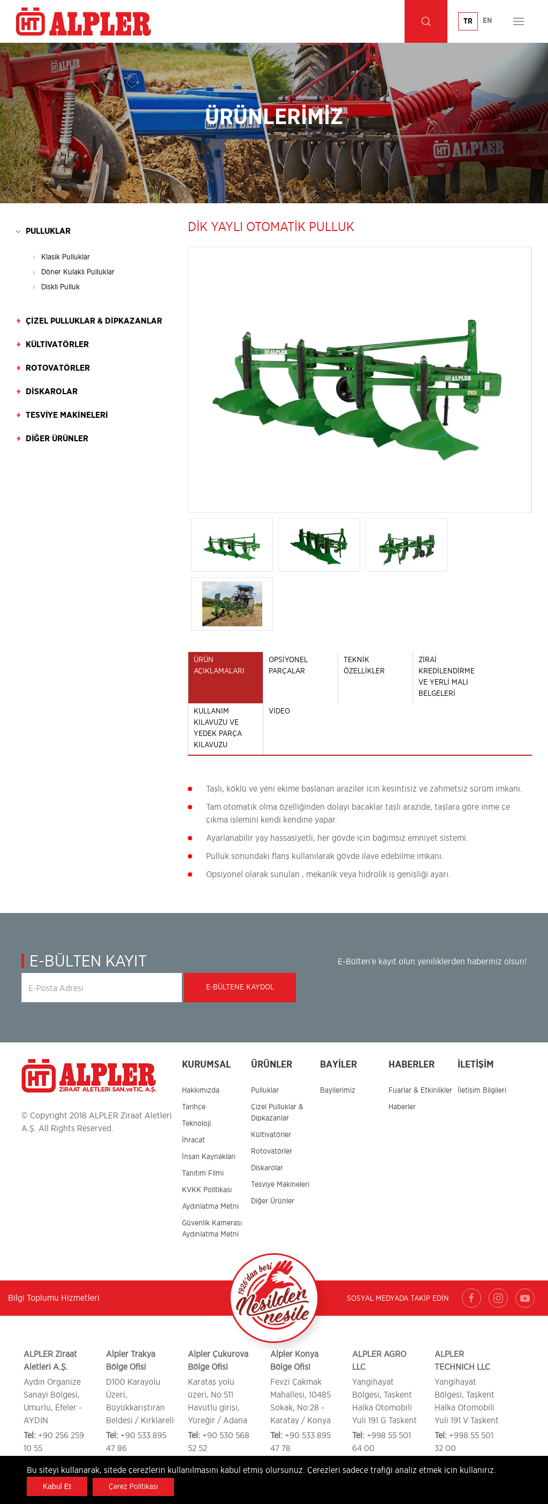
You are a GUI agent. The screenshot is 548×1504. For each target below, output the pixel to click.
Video (279, 711)
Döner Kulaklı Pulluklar (78, 272)
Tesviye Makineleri (67, 415)
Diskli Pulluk (60, 287)
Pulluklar (48, 231)
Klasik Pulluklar (65, 257)
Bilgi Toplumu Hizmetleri (54, 1298)
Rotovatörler (58, 368)
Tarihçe (194, 1107)
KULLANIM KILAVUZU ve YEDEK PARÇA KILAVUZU (218, 728)
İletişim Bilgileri (482, 1090)
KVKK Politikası (207, 1190)
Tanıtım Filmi (203, 1173)
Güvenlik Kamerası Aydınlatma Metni (212, 1228)
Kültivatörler (57, 344)
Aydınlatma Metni (210, 1206)
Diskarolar (52, 391)
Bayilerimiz (337, 1090)
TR (468, 21)
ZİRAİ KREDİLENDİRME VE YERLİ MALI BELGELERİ (446, 676)
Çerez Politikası (133, 1487)
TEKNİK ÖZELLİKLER (364, 665)
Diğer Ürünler (57, 438)
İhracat (193, 1140)
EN (487, 21)
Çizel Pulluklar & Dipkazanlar (94, 321)
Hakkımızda (200, 1090)
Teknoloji (196, 1123)
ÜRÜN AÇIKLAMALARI (219, 665)
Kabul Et (57, 1486)
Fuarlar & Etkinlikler (420, 1090)
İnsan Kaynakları (208, 1157)
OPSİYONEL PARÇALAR (288, 665)
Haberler (402, 1107)
